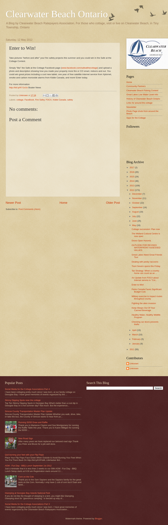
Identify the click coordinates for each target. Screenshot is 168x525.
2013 (132, 185)
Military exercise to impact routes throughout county (147, 297)
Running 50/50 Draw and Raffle (32, 422)
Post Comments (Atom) (29, 209)
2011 (132, 349)
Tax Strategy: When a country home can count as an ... (145, 272)
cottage (19, 100)
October (136, 203)
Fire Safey (40, 100)
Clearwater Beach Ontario (57, 14)
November (137, 198)
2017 (132, 167)
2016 (132, 172)
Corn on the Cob (26, 476)
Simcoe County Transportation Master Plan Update (28, 411)
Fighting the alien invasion (144, 303)
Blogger (98, 518)
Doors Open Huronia (141, 240)
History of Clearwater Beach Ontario (143, 99)
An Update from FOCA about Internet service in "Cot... (145, 279)
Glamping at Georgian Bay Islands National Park (27, 493)
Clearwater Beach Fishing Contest (142, 90)
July (134, 216)
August (135, 212)
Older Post (113, 202)
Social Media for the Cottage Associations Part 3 (27, 504)
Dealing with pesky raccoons (145, 262)
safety (70, 100)
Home (63, 202)
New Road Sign (25, 438)
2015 (132, 176)
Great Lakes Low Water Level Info (142, 94)
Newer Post (13, 202)
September (137, 207)
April (134, 330)
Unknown (134, 363)
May (134, 225)
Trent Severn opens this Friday (146, 266)
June (134, 221)
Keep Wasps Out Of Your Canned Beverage (143, 309)
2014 (132, 181)
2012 (132, 190)
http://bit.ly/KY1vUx (18, 87)
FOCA (49, 100)
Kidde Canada (59, 100)
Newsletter (131, 107)
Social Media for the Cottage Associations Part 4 (27, 389)
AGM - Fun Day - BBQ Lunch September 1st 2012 (28, 465)
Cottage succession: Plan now (146, 229)
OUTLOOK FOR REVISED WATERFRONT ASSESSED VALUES (146, 247)
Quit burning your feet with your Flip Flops (24, 455)
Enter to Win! (138, 285)
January (136, 343)
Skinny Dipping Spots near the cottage (23, 400)
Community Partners (135, 86)
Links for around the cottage (139, 103)
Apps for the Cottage (136, 118)
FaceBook (29, 100)
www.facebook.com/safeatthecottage (80, 68)
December (137, 194)
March (135, 334)
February (136, 339)
